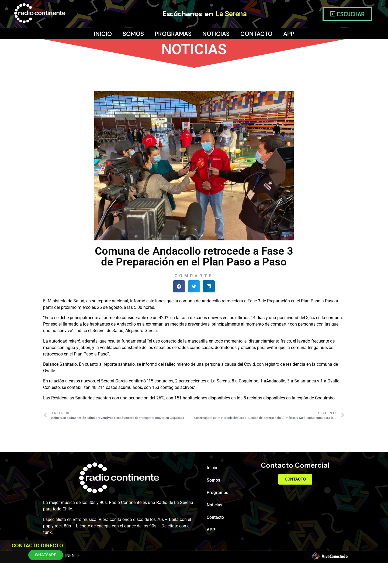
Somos (133, 34)
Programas (173, 34)
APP (288, 34)
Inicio (103, 34)
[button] (179, 286)
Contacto (256, 34)
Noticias (216, 34)
